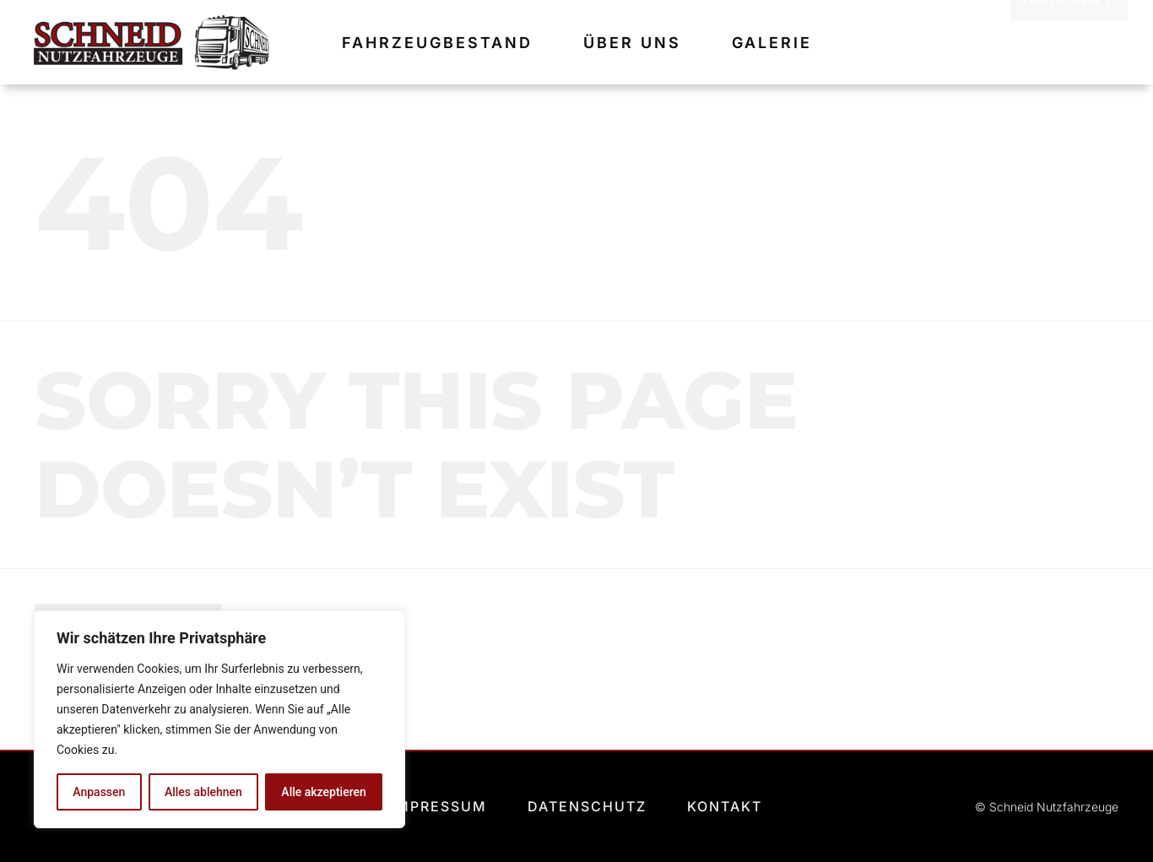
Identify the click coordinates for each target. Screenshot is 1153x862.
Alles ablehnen (203, 792)
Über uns (632, 43)
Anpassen (99, 792)
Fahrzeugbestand (437, 43)
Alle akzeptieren (323, 792)
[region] (219, 719)
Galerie (772, 43)
